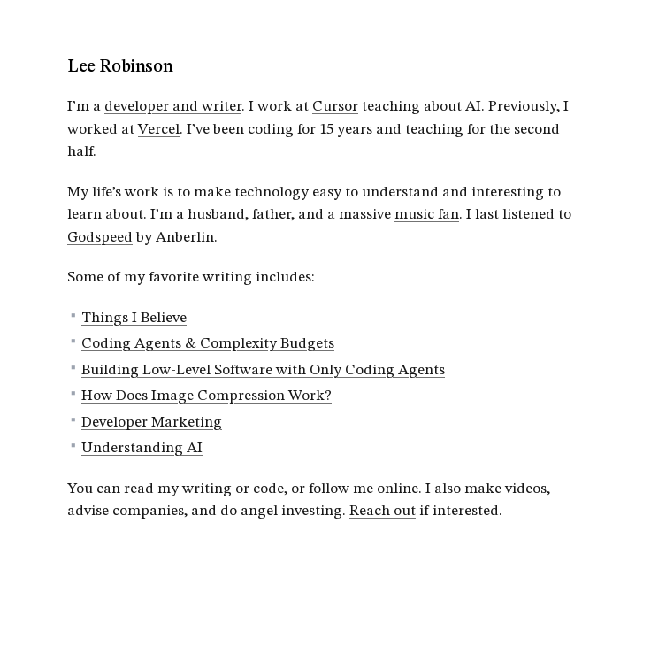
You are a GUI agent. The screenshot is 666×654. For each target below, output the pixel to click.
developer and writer (172, 106)
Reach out (382, 511)
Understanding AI (142, 448)
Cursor (335, 106)
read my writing (178, 488)
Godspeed (100, 237)
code (268, 488)
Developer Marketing (151, 422)
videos (526, 488)
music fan (426, 214)
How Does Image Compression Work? (206, 396)
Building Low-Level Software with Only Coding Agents (263, 370)
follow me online (363, 488)
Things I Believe (134, 318)
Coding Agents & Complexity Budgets (207, 343)
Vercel (159, 129)
